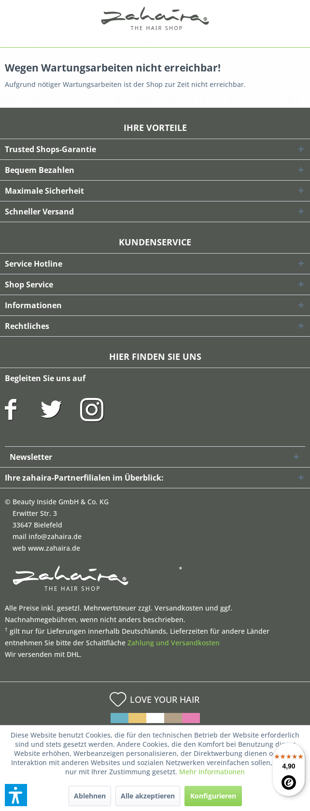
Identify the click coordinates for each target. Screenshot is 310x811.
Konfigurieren (213, 795)
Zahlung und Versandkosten (173, 642)
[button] (16, 795)
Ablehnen (90, 795)
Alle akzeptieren (148, 795)
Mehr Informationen (212, 771)
